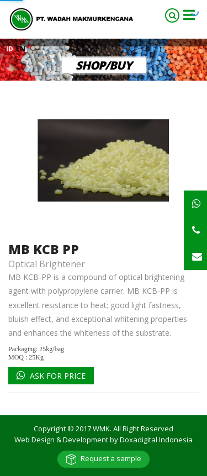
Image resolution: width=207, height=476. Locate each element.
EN (20, 49)
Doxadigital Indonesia (156, 440)
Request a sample (111, 458)
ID (10, 49)
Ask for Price (57, 376)
